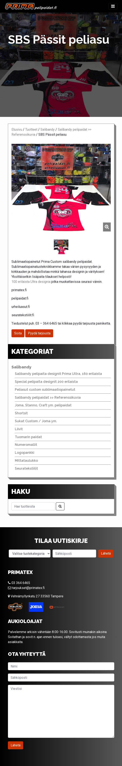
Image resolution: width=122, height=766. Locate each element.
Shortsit (21, 413)
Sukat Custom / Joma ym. (36, 421)
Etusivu (16, 129)
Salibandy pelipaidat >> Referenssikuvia (48, 397)
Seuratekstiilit (26, 468)
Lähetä (106, 553)
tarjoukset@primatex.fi (26, 588)
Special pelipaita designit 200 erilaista (46, 382)
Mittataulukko (26, 461)
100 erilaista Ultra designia (30, 282)
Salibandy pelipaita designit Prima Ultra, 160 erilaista (58, 374)
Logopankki (24, 453)
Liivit (19, 429)
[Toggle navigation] (112, 6)
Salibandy (47, 129)
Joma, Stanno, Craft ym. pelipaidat (43, 405)
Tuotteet (31, 129)
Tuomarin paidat (28, 437)
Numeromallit (26, 445)
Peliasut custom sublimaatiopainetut (45, 390)
